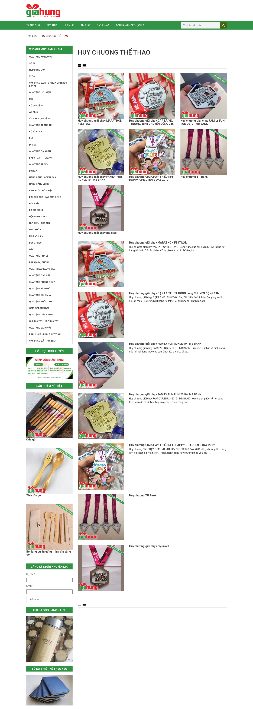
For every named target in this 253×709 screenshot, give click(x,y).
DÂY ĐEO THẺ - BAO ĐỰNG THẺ (45, 197)
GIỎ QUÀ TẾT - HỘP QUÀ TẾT (44, 321)
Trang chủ (33, 25)
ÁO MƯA (33, 112)
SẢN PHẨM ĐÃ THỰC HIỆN (42, 341)
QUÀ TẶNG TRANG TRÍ (40, 125)
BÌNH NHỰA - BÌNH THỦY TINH (45, 334)
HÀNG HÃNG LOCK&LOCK (42, 177)
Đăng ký (34, 599)
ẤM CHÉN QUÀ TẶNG (40, 118)
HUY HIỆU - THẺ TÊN (39, 223)
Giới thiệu (52, 25)
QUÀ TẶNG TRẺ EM (38, 164)
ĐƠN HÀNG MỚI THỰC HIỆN (130, 25)
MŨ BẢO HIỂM (36, 236)
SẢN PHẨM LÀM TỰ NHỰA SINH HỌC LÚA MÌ (48, 84)
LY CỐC (33, 145)
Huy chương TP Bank (194, 176)
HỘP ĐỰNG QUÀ (37, 70)
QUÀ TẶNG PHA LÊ (38, 256)
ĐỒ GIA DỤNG (36, 210)
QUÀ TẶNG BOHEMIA (40, 295)
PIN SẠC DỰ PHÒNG (39, 262)
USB (31, 99)
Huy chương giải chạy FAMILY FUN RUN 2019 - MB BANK (202, 122)
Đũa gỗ (30, 439)
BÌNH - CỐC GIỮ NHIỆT (40, 190)
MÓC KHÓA (35, 229)
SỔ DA (32, 63)
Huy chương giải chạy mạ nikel (97, 232)
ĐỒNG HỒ (34, 203)
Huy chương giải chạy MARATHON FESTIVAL (100, 122)
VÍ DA (32, 76)
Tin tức (85, 25)
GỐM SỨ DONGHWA (39, 308)
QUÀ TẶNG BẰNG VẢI (40, 328)
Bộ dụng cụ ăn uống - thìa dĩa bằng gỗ (48, 553)
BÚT (31, 138)
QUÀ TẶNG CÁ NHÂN (40, 151)
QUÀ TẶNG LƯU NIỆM (40, 92)
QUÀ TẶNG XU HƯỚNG (40, 57)
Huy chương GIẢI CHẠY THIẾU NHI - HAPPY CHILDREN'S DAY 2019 (152, 178)
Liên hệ (69, 25)
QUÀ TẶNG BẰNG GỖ (39, 288)
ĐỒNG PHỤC (35, 243)
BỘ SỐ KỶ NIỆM (36, 131)
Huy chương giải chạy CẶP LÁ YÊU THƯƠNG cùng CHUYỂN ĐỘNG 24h (151, 122)
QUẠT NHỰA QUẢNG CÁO (42, 269)
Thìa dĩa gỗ (33, 495)
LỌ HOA (33, 171)
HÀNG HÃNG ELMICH (40, 184)
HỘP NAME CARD (38, 216)
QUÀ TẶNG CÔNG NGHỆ (41, 314)
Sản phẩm (103, 25)
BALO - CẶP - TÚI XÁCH (41, 158)
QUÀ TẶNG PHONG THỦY (42, 282)
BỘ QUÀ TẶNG (36, 105)
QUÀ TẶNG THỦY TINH (40, 301)
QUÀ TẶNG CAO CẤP (39, 275)
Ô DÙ (31, 249)
